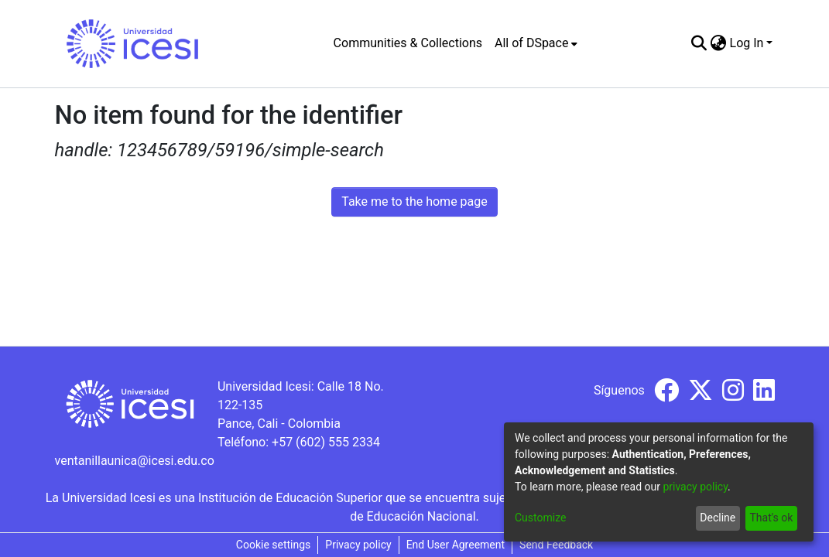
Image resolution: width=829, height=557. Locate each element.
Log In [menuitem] (747, 43)
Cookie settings (273, 544)
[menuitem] (536, 43)
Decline (717, 517)
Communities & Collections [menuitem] (408, 43)
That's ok (771, 517)
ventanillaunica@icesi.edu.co (134, 460)
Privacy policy (358, 544)
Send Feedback (556, 544)
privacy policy (695, 486)
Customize (540, 517)
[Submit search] (699, 43)
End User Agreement (455, 544)
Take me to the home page (414, 201)
